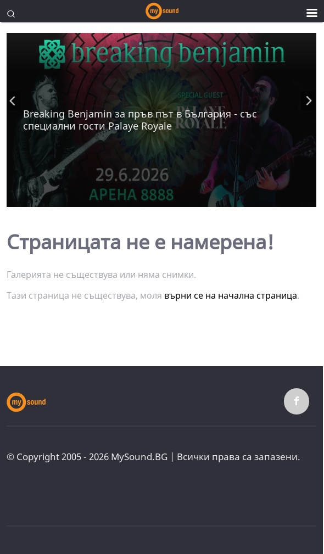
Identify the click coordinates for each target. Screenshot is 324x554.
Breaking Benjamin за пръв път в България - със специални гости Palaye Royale (140, 120)
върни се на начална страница (230, 295)
